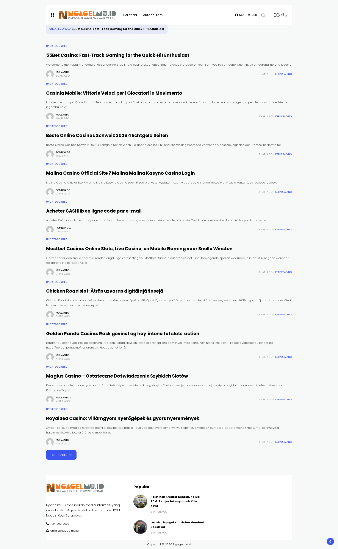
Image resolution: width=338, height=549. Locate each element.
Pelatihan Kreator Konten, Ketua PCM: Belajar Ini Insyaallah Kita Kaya (175, 501)
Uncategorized (60, 29)
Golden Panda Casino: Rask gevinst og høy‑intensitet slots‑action (122, 333)
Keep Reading (283, 74)
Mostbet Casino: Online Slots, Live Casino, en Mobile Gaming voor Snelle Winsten (139, 248)
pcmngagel (63, 152)
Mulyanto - (63, 72)
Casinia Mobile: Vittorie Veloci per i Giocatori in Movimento (114, 93)
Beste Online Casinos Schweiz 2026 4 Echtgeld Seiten (107, 135)
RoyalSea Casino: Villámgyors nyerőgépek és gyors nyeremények (122, 418)
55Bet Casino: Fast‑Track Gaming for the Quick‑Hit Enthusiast (118, 29)
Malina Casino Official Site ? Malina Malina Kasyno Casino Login (120, 173)
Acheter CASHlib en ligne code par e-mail (94, 211)
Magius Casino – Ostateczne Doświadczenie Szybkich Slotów (117, 376)
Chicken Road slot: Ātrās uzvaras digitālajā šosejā (104, 291)
